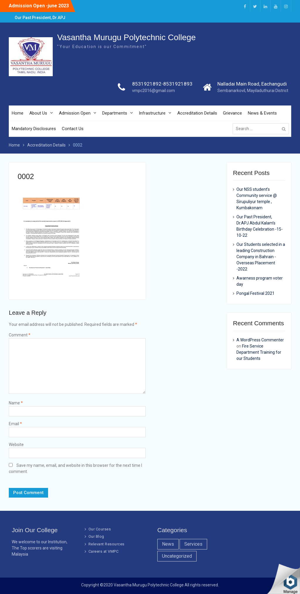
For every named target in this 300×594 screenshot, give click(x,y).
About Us (38, 113)
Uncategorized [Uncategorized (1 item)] (177, 556)
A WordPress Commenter (260, 340)
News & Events (262, 113)
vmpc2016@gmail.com (153, 90)
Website (16, 444)
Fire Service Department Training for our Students (258, 352)
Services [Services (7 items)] (193, 544)
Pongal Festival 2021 (255, 293)
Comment (19, 335)
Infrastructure (152, 113)
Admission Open (75, 113)
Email (15, 423)
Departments (114, 113)
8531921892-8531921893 (162, 84)
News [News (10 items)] (168, 544)
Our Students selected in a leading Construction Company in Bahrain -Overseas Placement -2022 (260, 256)
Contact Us (72, 128)
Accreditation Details (197, 113)
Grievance (232, 113)
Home (17, 113)
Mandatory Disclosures (34, 128)
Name (16, 403)
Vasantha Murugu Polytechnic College (126, 37)
